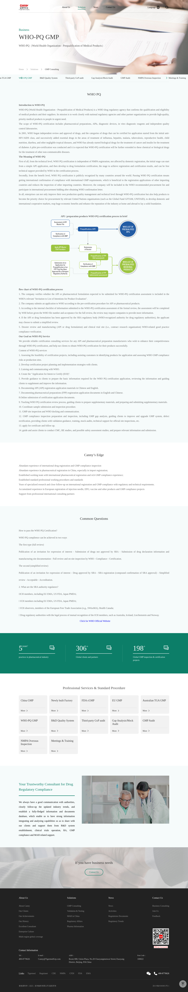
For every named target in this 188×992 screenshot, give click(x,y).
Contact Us (110, 7)
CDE (54, 973)
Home (21, 69)
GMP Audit (125, 78)
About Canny (24, 906)
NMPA (63, 973)
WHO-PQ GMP (25, 78)
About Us (66, 7)
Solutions (82, 7)
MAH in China (73, 916)
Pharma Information (75, 926)
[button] (21, 78)
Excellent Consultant (27, 926)
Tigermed (32, 973)
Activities (112, 911)
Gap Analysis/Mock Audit (102, 78)
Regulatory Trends (116, 921)
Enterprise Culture (26, 931)
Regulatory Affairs (74, 921)
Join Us (155, 911)
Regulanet (44, 973)
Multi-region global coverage (31, 937)
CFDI (71, 973)
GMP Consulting (74, 906)
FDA (80, 973)
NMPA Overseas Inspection (149, 78)
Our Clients (23, 911)
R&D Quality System (49, 78)
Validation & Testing (75, 911)
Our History (24, 921)
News (95, 7)
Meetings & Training (177, 78)
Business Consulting (160, 906)
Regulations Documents (118, 916)
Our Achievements (26, 916)
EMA (88, 973)
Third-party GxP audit (74, 78)
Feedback (156, 916)
